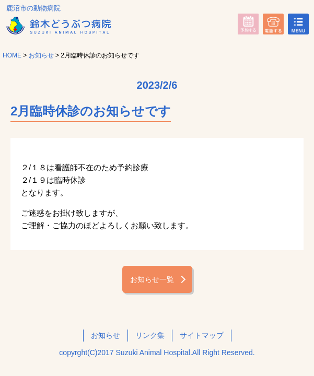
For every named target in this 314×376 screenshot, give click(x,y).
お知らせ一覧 (152, 279)
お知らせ (41, 55)
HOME (12, 55)
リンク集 (150, 335)
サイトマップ (202, 335)
